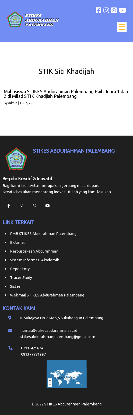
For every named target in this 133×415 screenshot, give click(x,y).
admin (12, 103)
